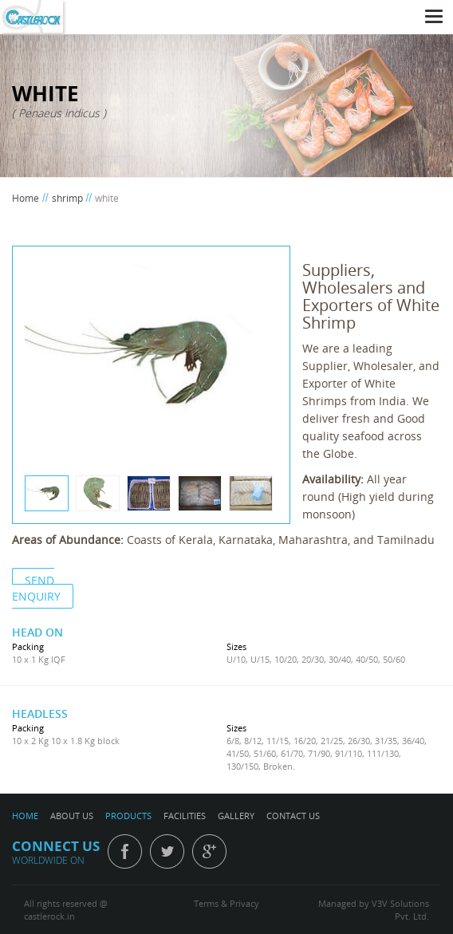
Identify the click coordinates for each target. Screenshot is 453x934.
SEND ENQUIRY (36, 588)
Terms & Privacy (226, 903)
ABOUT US (71, 816)
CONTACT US (293, 816)
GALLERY (236, 816)
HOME (25, 816)
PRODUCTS (128, 816)
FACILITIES (184, 816)
